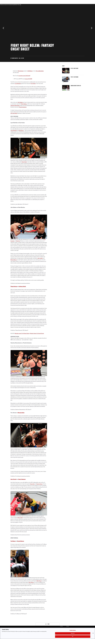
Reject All (72, 633)
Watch (70, 4)
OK (72, 636)
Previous (4, 28)
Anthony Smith (22, 286)
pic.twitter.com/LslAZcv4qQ (24, 75)
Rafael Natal (24, 162)
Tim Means (13, 541)
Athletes (19, 4)
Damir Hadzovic (22, 479)
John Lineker (40, 258)
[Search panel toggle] (85, 4)
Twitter (67, 626)
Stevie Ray (32, 484)
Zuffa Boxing (76, 4)
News (24, 4)
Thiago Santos (14, 286)
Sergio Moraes (20, 541)
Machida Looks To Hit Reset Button (22, 333)
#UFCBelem (30, 71)
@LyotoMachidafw (40, 71)
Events (9, 4)
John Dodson (20, 102)
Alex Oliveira (31, 582)
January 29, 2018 (28, 78)
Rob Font (18, 241)
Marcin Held (20, 517)
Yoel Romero (21, 130)
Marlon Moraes (14, 259)
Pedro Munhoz (24, 104)
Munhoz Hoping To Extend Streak (37, 333)
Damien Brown (39, 484)
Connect (65, 4)
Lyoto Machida (18, 83)
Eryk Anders (33, 83)
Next (91, 28)
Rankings (14, 4)
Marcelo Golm (21, 412)
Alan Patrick (13, 479)
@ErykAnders (21, 71)
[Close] (93, 633)
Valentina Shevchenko (15, 105)
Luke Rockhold (14, 130)
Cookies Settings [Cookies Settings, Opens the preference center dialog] (73, 630)
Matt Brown (39, 580)
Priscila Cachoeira (22, 107)
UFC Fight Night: (14, 113)
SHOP (82, 4)
